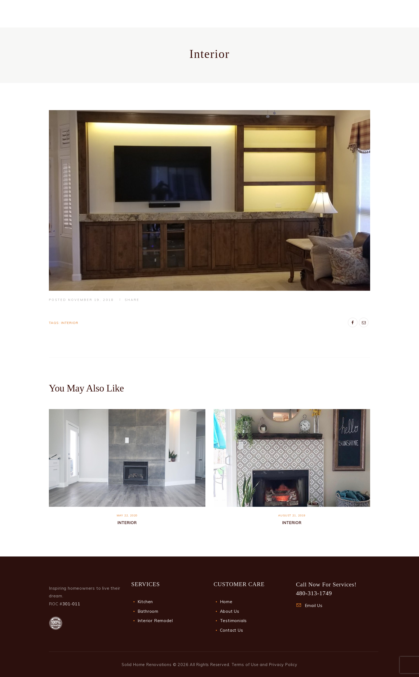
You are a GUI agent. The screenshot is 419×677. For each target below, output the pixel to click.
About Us (229, 611)
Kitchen (145, 601)
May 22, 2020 (127, 515)
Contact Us (231, 630)
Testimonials (233, 620)
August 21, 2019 (292, 515)
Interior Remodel (155, 620)
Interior (69, 323)
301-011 (71, 603)
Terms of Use (245, 664)
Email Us (314, 605)
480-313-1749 (314, 593)
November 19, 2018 (91, 300)
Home (226, 601)
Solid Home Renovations (147, 664)
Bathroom (148, 611)
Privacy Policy (283, 664)
